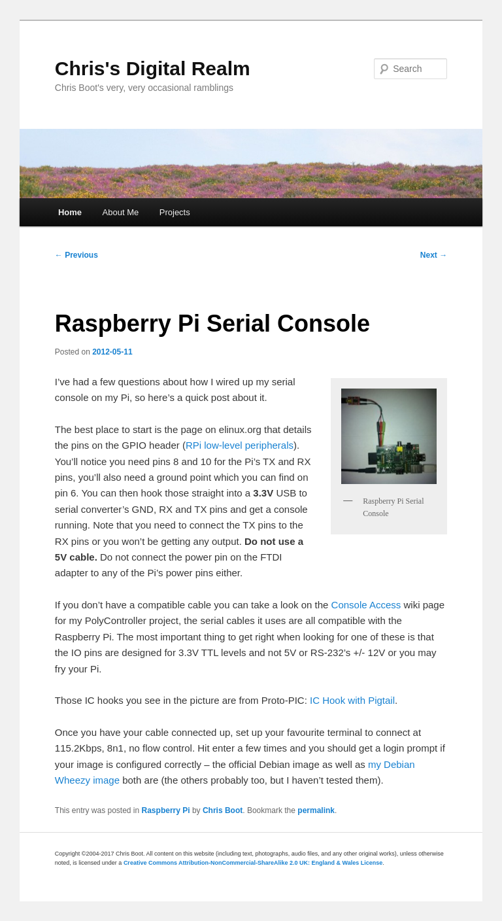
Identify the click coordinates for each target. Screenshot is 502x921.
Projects (174, 212)
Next (433, 255)
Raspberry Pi (166, 810)
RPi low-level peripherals (239, 445)
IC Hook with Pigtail (352, 700)
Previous (76, 255)
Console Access (366, 604)
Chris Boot (223, 810)
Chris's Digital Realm (152, 68)
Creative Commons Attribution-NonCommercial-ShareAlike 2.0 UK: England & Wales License (253, 863)
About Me (121, 212)
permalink (316, 810)
